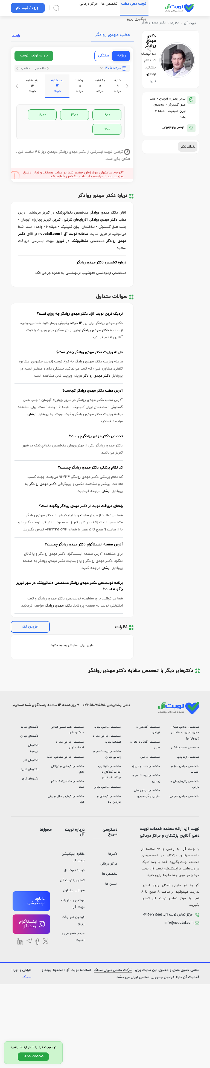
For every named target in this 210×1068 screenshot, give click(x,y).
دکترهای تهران (29, 736)
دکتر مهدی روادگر (95, 330)
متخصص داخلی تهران (107, 787)
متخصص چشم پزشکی (185, 748)
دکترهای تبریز (29, 727)
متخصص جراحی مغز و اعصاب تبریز (107, 739)
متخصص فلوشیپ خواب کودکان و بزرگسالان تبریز (109, 772)
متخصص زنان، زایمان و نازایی (184, 784)
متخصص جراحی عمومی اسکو (65, 757)
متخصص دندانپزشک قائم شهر (67, 784)
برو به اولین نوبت (34, 55)
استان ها (111, 884)
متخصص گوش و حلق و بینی (145, 745)
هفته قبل (41, 68)
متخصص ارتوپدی (188, 757)
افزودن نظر (30, 626)
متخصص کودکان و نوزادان (148, 730)
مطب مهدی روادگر (112, 35)
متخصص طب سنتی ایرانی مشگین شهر (67, 730)
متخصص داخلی (150, 757)
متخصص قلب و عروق (146, 766)
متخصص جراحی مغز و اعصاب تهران (70, 745)
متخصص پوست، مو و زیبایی (146, 778)
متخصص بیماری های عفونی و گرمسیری (147, 793)
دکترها (112, 854)
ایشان (31, 414)
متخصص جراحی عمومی (184, 796)
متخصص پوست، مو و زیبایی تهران (107, 754)
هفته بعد (23, 68)
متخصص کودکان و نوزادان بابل (67, 769)
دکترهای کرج (30, 779)
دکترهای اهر (30, 760)
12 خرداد (76, 323)
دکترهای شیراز (29, 769)
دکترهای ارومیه (33, 748)
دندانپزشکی (188, 147)
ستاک (26, 977)
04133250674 (173, 128)
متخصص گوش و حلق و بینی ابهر (66, 799)
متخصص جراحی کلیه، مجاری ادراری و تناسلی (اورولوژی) (185, 732)
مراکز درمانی (108, 864)
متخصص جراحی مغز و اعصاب (185, 769)
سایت (84, 515)
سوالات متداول (73, 890)
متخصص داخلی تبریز (107, 727)
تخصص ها (109, 874)
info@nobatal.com (182, 923)
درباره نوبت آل (74, 870)
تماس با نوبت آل (72, 880)
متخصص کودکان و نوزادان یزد (109, 799)
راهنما (16, 35)
